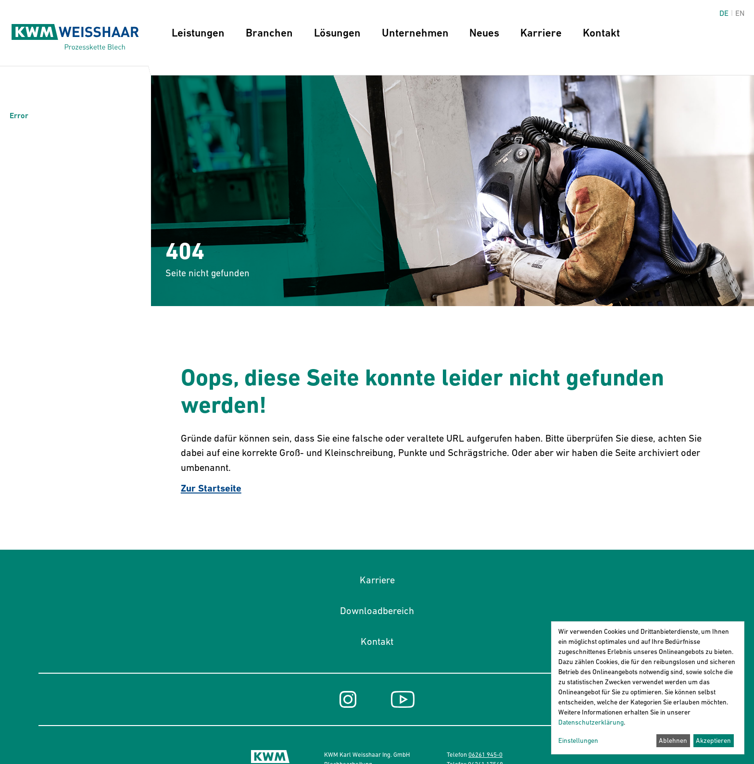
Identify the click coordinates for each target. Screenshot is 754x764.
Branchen (269, 32)
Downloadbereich (377, 610)
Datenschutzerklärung (591, 722)
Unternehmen (415, 32)
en (739, 13)
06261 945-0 (485, 754)
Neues (484, 32)
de (724, 13)
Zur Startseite (211, 488)
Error (19, 115)
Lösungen (337, 32)
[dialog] (647, 687)
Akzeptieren (713, 740)
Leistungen (198, 32)
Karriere (541, 32)
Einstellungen (578, 740)
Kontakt (601, 32)
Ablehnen (673, 740)
